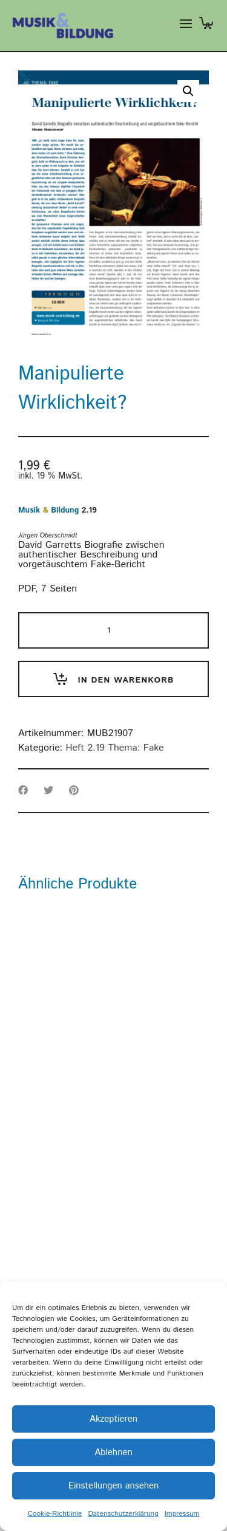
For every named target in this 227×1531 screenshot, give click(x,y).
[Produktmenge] (113, 630)
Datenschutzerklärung (123, 1514)
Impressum (182, 1514)
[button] (188, 91)
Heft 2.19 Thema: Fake (114, 748)
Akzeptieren (113, 1419)
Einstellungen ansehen (113, 1485)
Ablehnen (113, 1452)
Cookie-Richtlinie (55, 1514)
